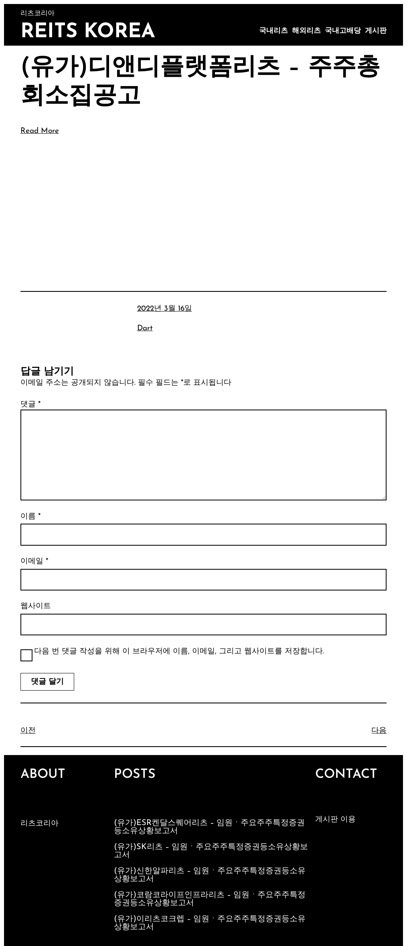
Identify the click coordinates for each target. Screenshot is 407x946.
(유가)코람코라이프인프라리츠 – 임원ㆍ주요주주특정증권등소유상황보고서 (210, 899)
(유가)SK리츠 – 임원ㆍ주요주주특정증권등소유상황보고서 (211, 851)
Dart (145, 328)
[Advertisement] (203, 202)
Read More (39, 131)
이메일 (34, 561)
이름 (30, 516)
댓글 (30, 404)
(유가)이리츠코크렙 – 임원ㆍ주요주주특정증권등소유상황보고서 (210, 923)
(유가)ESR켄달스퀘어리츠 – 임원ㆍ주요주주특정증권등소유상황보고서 (209, 827)
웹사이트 (35, 606)
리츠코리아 (39, 823)
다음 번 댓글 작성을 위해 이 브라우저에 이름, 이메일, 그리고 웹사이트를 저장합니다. (179, 651)
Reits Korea (87, 32)
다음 (379, 731)
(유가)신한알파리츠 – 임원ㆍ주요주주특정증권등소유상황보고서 (210, 875)
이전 (28, 731)
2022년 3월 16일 (164, 309)
